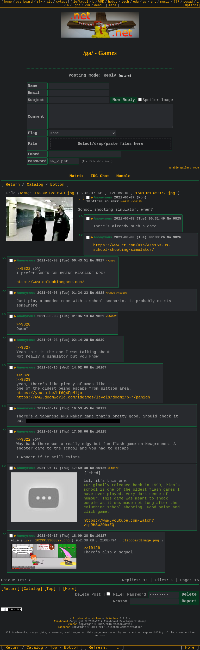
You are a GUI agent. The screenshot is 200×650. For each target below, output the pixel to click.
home (8, 2)
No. (107, 201)
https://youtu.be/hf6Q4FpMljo (49, 393)
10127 (101, 536)
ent (153, 2)
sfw (39, 2)
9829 (100, 316)
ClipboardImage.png (140, 540)
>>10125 (136, 201)
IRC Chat (100, 176)
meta (112, 5)
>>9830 (110, 260)
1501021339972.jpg (155, 193)
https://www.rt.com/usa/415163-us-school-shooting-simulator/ (132, 247)
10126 (101, 468)
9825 (177, 219)
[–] (81, 198)
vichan (96, 618)
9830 (100, 340)
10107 (101, 368)
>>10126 (92, 548)
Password (136, 594)
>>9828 (23, 324)
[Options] (191, 5)
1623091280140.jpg (54, 193)
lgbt (76, 5)
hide (24, 193)
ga (144, 2)
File (117, 594)
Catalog (35, 185)
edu (136, 2)
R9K (87, 5)
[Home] (70, 589)
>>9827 (124, 201)
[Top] (50, 589)
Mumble (123, 176)
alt (49, 2)
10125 (101, 432)
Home (190, 648)
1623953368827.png (52, 540)
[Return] (125, 75)
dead (98, 5)
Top (53, 648)
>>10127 (113, 468)
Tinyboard (80, 618)
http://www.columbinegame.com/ (50, 282)
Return (13, 185)
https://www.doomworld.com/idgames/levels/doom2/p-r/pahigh (83, 397)
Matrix (77, 176)
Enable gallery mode (184, 167)
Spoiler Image (157, 100)
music (165, 2)
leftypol (81, 2)
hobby (112, 2)
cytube (61, 2)
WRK (101, 2)
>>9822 (23, 269)
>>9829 (110, 293)
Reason (120, 601)
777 (176, 2)
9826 (177, 237)
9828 (100, 293)
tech (125, 2)
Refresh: (104, 648)
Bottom (57, 185)
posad (188, 2)
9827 (100, 260)
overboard (24, 2)
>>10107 (121, 293)
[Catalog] (31, 589)
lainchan (111, 618)
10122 (101, 408)
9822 (115, 201)
